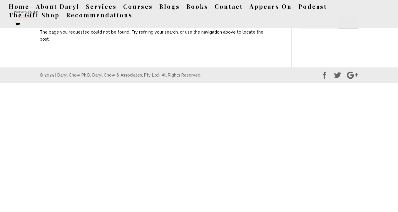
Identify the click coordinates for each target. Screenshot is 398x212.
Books (197, 7)
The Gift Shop (34, 16)
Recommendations (99, 16)
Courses (138, 7)
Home (19, 7)
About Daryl (57, 7)
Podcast (312, 7)
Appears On (271, 7)
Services (101, 7)
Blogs (169, 7)
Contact (229, 7)
